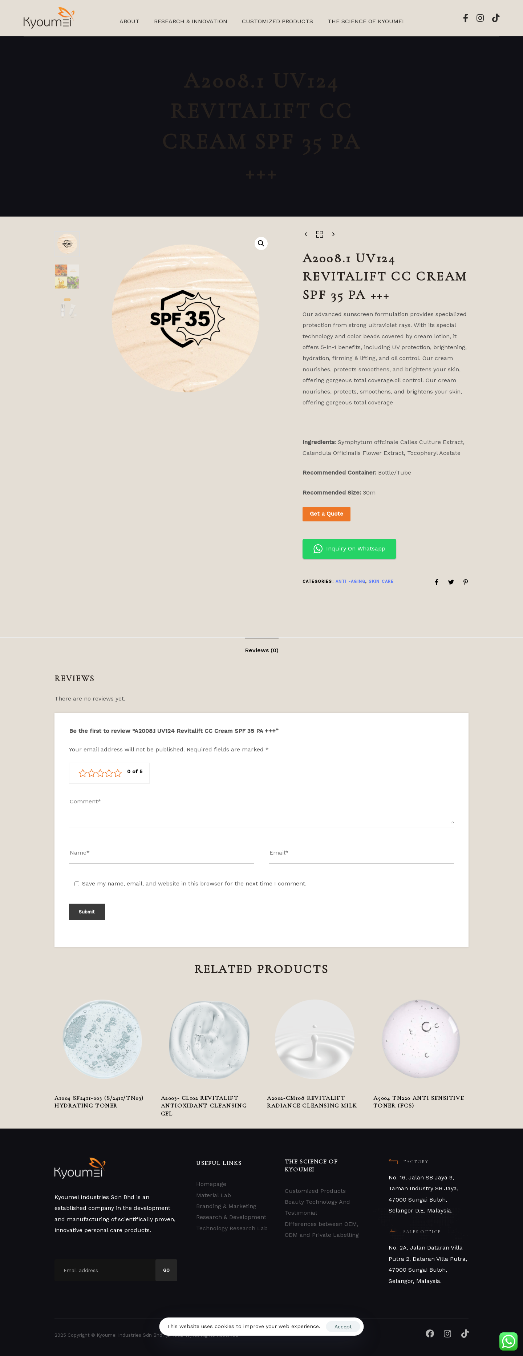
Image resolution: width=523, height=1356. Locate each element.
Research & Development (231, 1217)
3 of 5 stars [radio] (100, 773)
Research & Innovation (190, 21)
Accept (343, 1326)
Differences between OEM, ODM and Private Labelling (322, 1229)
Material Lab (213, 1195)
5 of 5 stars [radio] (117, 773)
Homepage (211, 1184)
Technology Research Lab (232, 1228)
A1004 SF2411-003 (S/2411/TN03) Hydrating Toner (99, 1101)
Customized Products (277, 21)
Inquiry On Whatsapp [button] (349, 548)
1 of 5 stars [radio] (82, 773)
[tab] (262, 651)
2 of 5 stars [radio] (91, 773)
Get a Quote (326, 513)
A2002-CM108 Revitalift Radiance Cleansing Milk (312, 1101)
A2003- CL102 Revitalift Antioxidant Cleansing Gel (204, 1105)
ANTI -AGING (350, 581)
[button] (261, 243)
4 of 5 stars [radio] (109, 773)
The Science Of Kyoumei (366, 21)
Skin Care (381, 581)
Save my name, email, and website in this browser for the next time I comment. (194, 883)
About (129, 21)
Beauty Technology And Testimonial (317, 1207)
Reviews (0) (262, 650)
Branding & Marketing (226, 1206)
